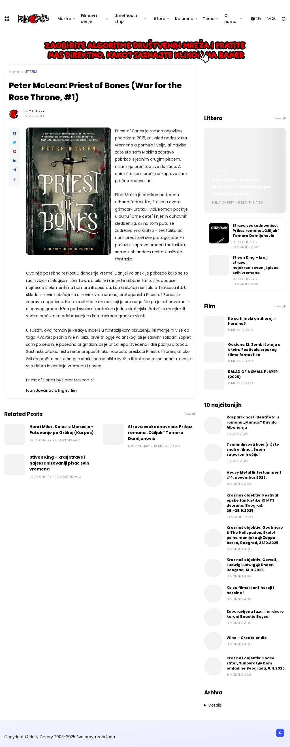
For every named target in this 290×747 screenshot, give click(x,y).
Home (15, 72)
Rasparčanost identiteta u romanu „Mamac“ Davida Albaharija (253, 422)
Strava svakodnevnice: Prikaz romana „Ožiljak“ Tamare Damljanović (160, 432)
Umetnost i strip (125, 18)
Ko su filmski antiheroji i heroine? (252, 321)
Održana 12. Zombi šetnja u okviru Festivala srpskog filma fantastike (254, 349)
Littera (158, 18)
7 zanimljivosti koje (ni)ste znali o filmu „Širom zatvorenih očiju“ (253, 449)
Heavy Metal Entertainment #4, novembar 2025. (254, 475)
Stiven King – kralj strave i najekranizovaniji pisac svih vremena (59, 463)
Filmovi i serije (89, 18)
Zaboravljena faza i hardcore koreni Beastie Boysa (255, 614)
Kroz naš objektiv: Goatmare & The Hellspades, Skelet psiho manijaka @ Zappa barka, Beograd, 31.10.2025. (255, 535)
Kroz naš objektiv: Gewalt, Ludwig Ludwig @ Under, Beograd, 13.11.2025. (252, 564)
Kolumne (184, 18)
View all (190, 414)
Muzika (64, 18)
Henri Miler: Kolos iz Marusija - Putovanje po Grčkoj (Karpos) (61, 429)
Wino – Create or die (247, 637)
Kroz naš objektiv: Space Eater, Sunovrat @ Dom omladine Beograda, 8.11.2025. (256, 663)
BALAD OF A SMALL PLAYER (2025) (253, 374)
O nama (230, 18)
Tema (209, 18)
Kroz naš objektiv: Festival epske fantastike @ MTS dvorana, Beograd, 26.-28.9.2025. (252, 503)
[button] (14, 179)
